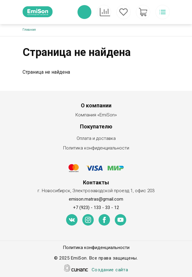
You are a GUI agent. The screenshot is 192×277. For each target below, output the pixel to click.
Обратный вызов (84, 12)
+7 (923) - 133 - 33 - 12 (96, 207)
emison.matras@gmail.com (96, 199)
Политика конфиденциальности (96, 148)
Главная (29, 30)
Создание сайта (110, 270)
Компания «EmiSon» (96, 115)
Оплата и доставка (96, 139)
